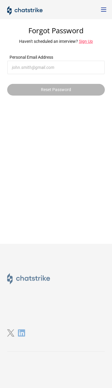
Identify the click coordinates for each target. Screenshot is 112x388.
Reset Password (56, 89)
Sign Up (86, 41)
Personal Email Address (31, 57)
